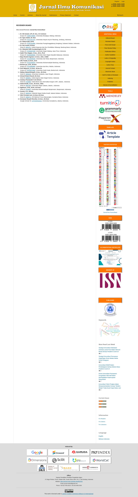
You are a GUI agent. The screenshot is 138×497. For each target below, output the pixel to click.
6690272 (28, 97)
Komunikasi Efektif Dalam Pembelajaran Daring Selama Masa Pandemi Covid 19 (109, 367)
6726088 (28, 82)
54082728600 (31, 36)
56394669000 (31, 55)
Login (123, 1)
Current (22, 15)
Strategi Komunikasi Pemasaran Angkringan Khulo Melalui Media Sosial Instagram (108, 358)
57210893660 (31, 66)
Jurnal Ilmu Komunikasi (110, 212)
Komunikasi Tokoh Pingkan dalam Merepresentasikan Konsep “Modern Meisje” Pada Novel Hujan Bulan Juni (110, 386)
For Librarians (102, 424)
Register (117, 1)
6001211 (28, 47)
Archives (30, 15)
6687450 (28, 85)
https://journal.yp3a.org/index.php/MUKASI (71, 481)
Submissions (53, 15)
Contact (76, 15)
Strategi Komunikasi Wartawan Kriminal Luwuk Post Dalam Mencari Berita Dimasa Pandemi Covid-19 (109, 349)
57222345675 (31, 62)
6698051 (28, 78)
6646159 (28, 93)
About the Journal (41, 15)
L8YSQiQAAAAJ (37, 101)
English (101, 436)
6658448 (28, 74)
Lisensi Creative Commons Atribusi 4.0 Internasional (77, 494)
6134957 (28, 89)
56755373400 (31, 70)
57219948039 (31, 59)
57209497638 (31, 51)
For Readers (102, 418)
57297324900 (31, 43)
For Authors (102, 421)
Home (15, 15)
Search (120, 15)
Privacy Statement (65, 15)
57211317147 (31, 39)
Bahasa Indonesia (104, 439)
